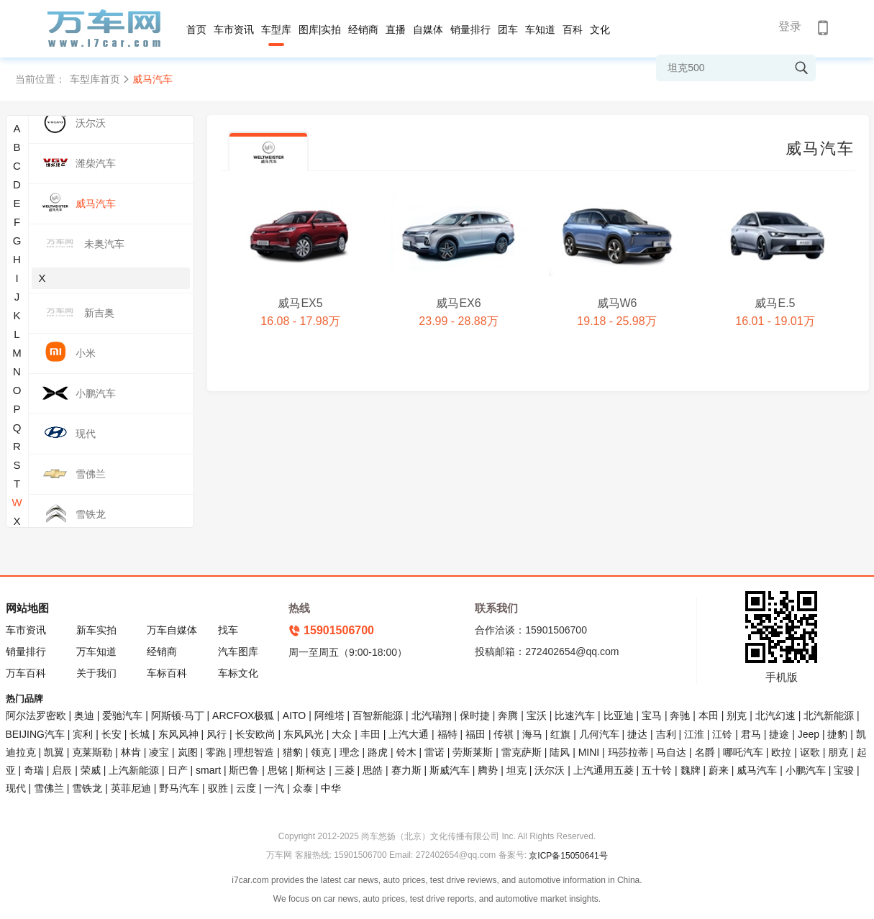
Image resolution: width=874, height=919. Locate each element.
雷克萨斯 (521, 752)
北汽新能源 (829, 715)
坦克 (516, 770)
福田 (475, 734)
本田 (708, 715)
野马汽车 (179, 788)
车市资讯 (234, 29)
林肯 (131, 752)
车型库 (276, 29)
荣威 (91, 770)
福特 (447, 734)
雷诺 (434, 752)
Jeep (808, 734)
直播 (396, 29)
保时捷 (475, 715)
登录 (789, 26)
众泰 (303, 788)
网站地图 (27, 608)
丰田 (370, 734)
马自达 (671, 752)
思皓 (373, 770)
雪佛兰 (49, 788)
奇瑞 (34, 770)
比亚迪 (619, 715)
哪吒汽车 (743, 752)
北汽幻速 (775, 715)
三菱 (344, 770)
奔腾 (508, 715)
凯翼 (54, 752)
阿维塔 (329, 715)
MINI (589, 752)
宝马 (652, 715)
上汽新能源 (134, 770)
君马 (751, 734)
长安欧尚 (255, 734)
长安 (111, 734)
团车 (508, 29)
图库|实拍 (320, 29)
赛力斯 (406, 770)
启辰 (62, 770)
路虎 (378, 752)
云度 (246, 788)
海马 (532, 734)
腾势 (488, 770)
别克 (737, 715)
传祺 (503, 734)
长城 (139, 734)
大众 (342, 734)
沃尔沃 (549, 770)
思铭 (278, 770)
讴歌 (810, 752)
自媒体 (428, 29)
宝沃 (537, 715)
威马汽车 (757, 770)
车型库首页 (95, 79)
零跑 (216, 752)
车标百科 (167, 673)
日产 (178, 770)
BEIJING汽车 (35, 734)
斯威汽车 (449, 770)
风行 (216, 734)
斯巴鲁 (244, 770)
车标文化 (238, 673)
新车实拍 (96, 630)
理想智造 (254, 752)
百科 (573, 29)
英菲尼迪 (131, 788)
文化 (600, 29)
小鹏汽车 (806, 770)
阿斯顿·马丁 (177, 715)
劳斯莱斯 (472, 752)
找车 (228, 630)
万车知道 (96, 651)
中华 (331, 788)
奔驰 (680, 715)
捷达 (637, 734)
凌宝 (159, 752)
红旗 (560, 734)
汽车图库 (238, 651)
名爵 (705, 752)
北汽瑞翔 (431, 715)
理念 (350, 752)
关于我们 (96, 673)
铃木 (406, 752)
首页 (196, 29)
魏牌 (690, 770)
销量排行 (470, 29)
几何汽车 (599, 734)
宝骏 (844, 770)
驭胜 (218, 788)
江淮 (694, 734)
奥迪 (84, 715)
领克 (321, 752)
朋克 (838, 752)
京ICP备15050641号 (568, 856)
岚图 (188, 752)
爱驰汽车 (122, 715)
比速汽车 (575, 715)
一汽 (274, 788)
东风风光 (303, 734)
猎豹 (293, 752)
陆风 (560, 752)
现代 (16, 788)
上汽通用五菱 (603, 770)
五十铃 (657, 770)
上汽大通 (408, 734)
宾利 (83, 734)
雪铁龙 (87, 788)
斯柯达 (311, 770)
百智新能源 (377, 715)
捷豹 (837, 734)
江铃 (722, 734)
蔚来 (719, 770)
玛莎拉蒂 (628, 752)
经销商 (363, 29)
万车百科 (26, 673)
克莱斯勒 (92, 752)
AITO (294, 715)
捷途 (779, 734)
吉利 (666, 734)
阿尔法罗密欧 (37, 715)
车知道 (540, 29)
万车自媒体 (172, 630)
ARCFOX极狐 (243, 715)
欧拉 (781, 752)
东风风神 (178, 734)
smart (208, 770)
